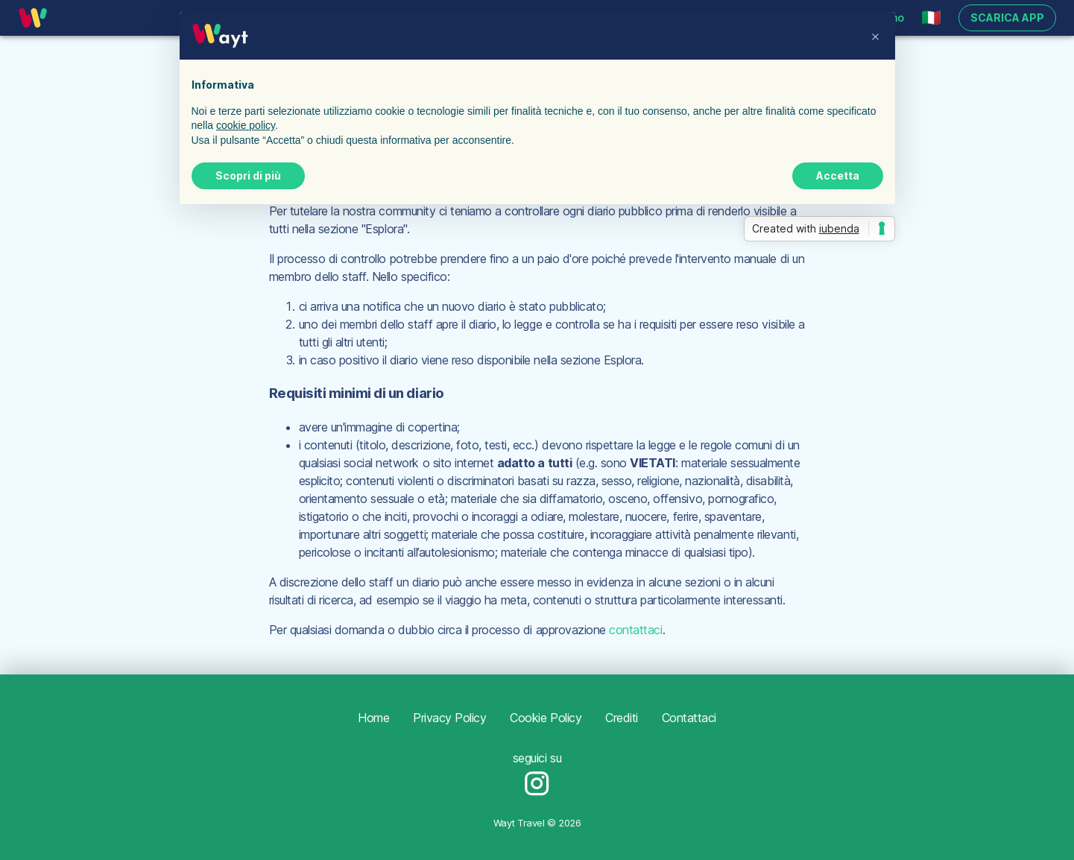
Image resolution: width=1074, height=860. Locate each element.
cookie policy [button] (245, 125)
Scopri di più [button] (248, 175)
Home (373, 717)
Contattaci (689, 717)
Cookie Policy (545, 717)
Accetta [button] (837, 175)
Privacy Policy (449, 717)
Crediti (621, 717)
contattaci (635, 629)
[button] (931, 17)
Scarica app (1007, 18)
